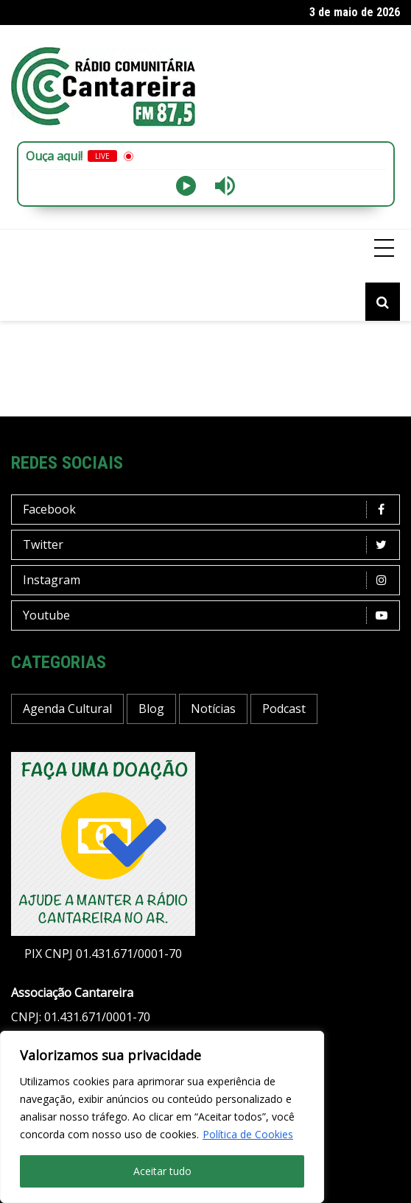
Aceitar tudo (162, 1171)
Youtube (209, 615)
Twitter (209, 544)
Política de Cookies (248, 1134)
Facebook (209, 509)
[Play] (186, 186)
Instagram (209, 580)
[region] (162, 1117)
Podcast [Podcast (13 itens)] (284, 708)
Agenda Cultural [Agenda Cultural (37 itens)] (67, 708)
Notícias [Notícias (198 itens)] (213, 708)
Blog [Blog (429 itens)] (151, 708)
